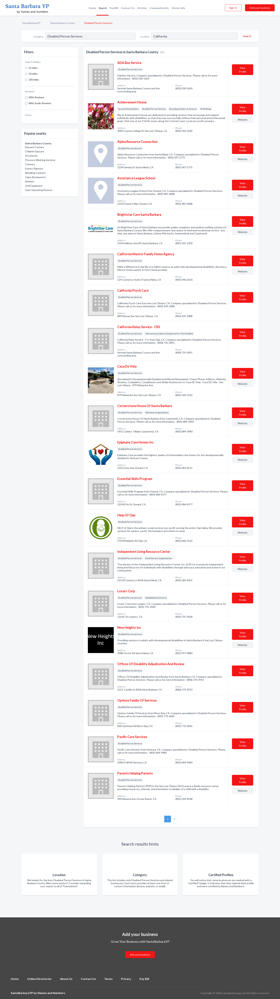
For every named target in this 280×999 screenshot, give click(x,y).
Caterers (30, 164)
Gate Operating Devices (38, 189)
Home (92, 7)
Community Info (159, 7)
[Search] (247, 36)
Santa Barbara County (62, 22)
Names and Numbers (51, 993)
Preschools (31, 155)
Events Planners (34, 168)
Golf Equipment (33, 185)
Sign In (233, 7)
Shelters (29, 181)
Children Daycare (34, 151)
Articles (142, 7)
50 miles (33, 73)
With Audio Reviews (40, 103)
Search (103, 7)
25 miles (33, 67)
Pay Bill (114, 7)
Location (145, 36)
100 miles (34, 79)
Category (38, 36)
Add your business (259, 7)
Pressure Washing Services (40, 159)
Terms (108, 978)
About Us (66, 978)
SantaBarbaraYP (31, 22)
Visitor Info (178, 7)
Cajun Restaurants (35, 177)
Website (242, 119)
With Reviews (36, 97)
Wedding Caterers (35, 172)
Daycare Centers (34, 147)
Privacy (126, 978)
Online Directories (39, 978)
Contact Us (128, 7)
